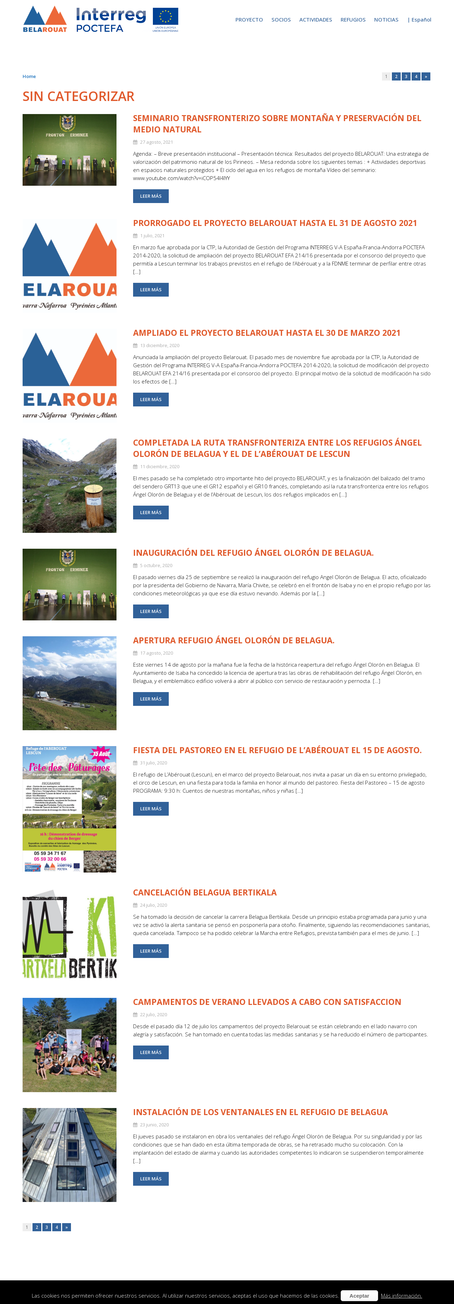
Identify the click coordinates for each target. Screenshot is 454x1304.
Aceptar (359, 1296)
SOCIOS (281, 19)
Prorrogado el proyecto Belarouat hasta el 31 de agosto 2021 (275, 222)
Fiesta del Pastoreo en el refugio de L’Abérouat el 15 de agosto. (277, 750)
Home (29, 76)
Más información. (401, 1295)
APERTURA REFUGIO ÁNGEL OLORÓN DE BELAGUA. (234, 640)
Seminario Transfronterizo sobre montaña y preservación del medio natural (277, 123)
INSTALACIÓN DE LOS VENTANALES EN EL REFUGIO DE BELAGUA (260, 1112)
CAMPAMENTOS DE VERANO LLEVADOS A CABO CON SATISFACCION (267, 1001)
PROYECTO (249, 19)
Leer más (151, 196)
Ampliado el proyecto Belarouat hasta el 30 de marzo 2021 (267, 332)
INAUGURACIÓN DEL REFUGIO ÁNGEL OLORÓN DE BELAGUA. (253, 552)
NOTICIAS (386, 19)
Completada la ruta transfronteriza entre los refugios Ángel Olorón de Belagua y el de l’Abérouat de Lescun (277, 448)
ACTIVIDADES (315, 19)
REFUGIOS (353, 19)
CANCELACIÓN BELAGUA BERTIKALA (205, 892)
